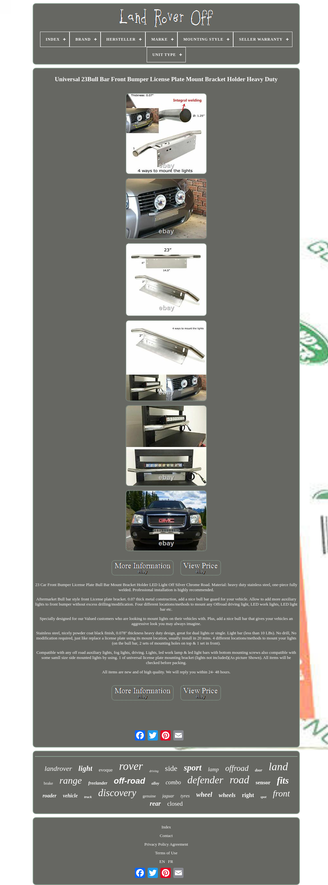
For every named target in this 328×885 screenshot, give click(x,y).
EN (162, 861)
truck (88, 797)
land (278, 766)
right (248, 795)
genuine (149, 796)
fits (283, 780)
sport (193, 767)
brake (48, 783)
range (70, 780)
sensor (263, 782)
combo (173, 782)
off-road (129, 781)
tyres (185, 795)
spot (263, 797)
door (258, 770)
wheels (227, 795)
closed (175, 803)
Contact (166, 835)
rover (131, 766)
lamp (213, 769)
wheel (204, 794)
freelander (97, 783)
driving (154, 771)
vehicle (70, 795)
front (281, 793)
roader (50, 795)
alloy (155, 783)
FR (170, 861)
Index (166, 827)
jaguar (168, 796)
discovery (117, 792)
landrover (58, 768)
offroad (237, 768)
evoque (105, 769)
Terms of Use (166, 852)
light (85, 768)
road (239, 780)
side (171, 768)
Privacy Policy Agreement (166, 844)
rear (155, 803)
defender (205, 780)
